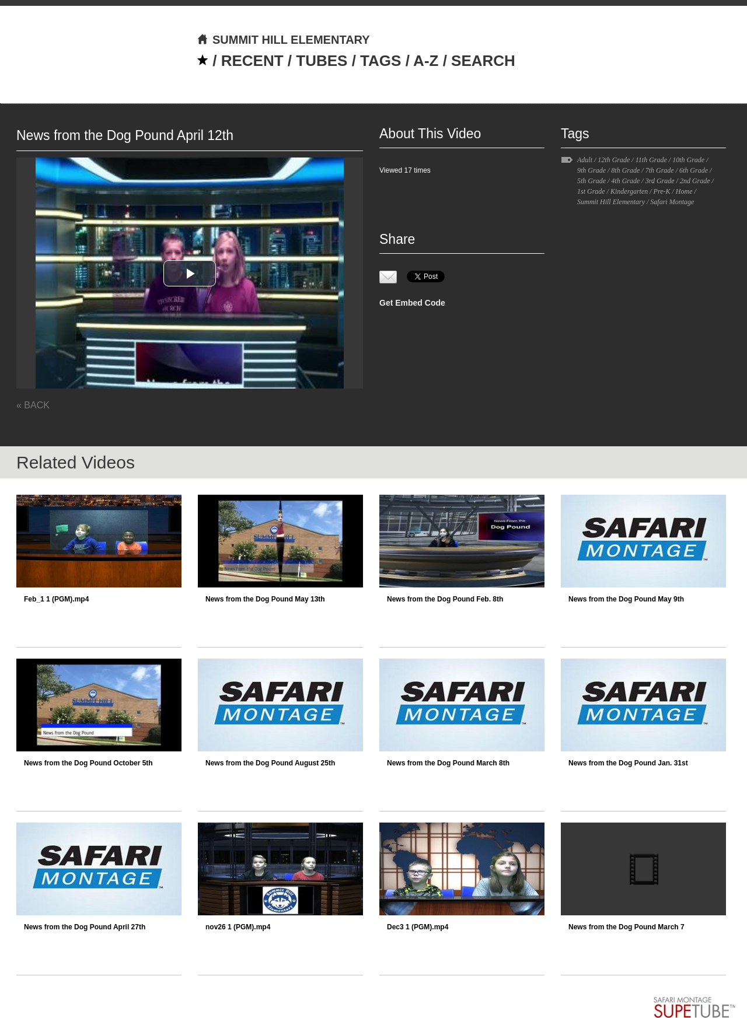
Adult (584, 160)
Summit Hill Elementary (611, 202)
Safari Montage (672, 202)
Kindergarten (629, 191)
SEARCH (483, 60)
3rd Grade (660, 181)
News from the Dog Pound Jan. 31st (628, 763)
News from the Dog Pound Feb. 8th (445, 599)
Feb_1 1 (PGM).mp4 (56, 599)
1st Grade (591, 191)
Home (684, 191)
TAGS (380, 60)
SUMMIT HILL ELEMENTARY (283, 39)
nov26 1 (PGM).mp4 (237, 927)
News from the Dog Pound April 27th (84, 927)
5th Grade (591, 181)
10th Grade (688, 160)
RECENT (252, 60)
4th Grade (625, 181)
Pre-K (662, 191)
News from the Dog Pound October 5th (88, 763)
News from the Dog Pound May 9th (626, 599)
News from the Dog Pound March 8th (448, 763)
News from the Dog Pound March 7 (626, 927)
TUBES (321, 60)
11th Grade (651, 160)
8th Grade (625, 170)
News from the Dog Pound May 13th (265, 599)
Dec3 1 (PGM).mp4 (417, 927)
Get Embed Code (412, 302)
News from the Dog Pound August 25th (270, 763)
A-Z (425, 60)
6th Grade (693, 170)
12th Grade (614, 160)
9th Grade (591, 170)
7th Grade (659, 170)
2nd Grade (695, 181)
